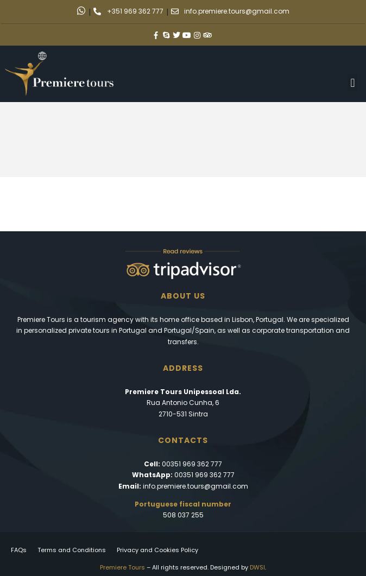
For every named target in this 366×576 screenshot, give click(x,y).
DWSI (257, 567)
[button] (353, 83)
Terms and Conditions (71, 550)
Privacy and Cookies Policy (157, 550)
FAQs (19, 550)
